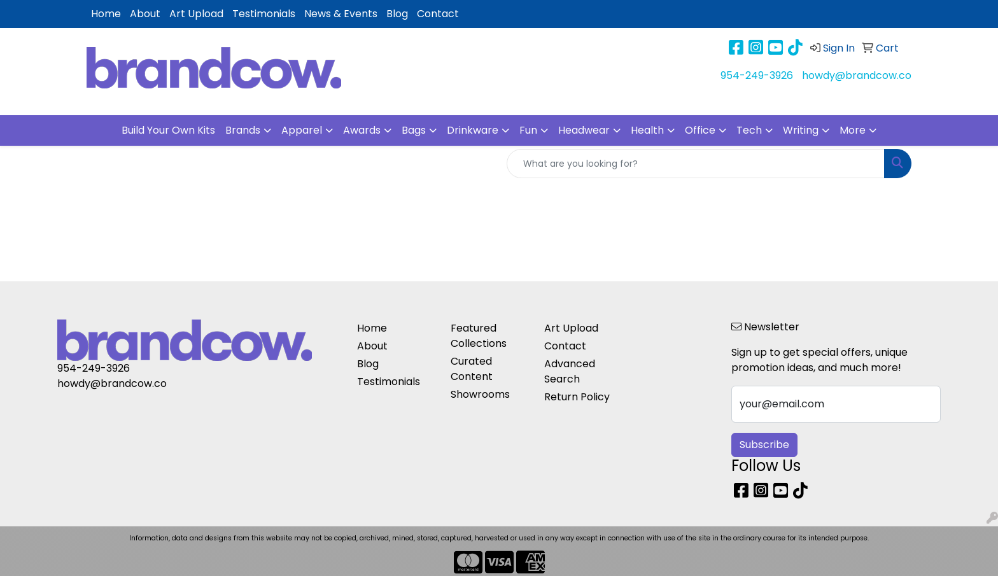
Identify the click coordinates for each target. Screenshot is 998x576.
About (145, 13)
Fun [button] (528, 130)
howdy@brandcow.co (856, 75)
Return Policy (577, 397)
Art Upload (196, 13)
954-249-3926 (756, 75)
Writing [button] (801, 130)
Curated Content (472, 369)
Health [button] (647, 130)
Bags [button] (414, 130)
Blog (397, 13)
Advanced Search (569, 371)
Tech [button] (749, 130)
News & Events (340, 13)
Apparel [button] (301, 130)
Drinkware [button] (472, 130)
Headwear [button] (584, 130)
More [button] (853, 130)
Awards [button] (362, 130)
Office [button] (700, 130)
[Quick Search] (696, 163)
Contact (438, 13)
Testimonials (263, 13)
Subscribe (764, 444)
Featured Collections (479, 336)
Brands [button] (242, 130)
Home (106, 13)
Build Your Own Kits (168, 130)
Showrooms (480, 394)
